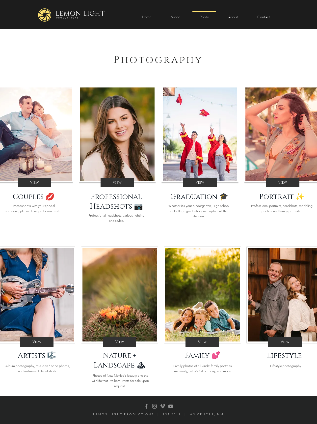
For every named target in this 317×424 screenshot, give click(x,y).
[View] (34, 182)
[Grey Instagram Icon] (154, 406)
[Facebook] (146, 406)
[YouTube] (171, 406)
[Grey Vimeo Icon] (162, 406)
